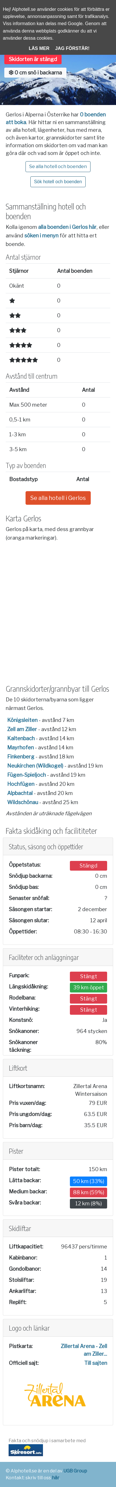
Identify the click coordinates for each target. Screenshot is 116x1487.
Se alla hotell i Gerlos (58, 498)
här (55, 1477)
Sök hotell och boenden (58, 181)
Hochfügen (20, 784)
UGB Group (75, 1471)
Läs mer (39, 48)
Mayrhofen (20, 747)
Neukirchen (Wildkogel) (35, 766)
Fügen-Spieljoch (26, 775)
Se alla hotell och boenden (58, 166)
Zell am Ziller (22, 729)
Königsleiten (22, 720)
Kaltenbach (21, 738)
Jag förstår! (72, 48)
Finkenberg (20, 757)
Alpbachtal (20, 793)
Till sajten (95, 1363)
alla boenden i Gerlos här (67, 227)
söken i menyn (41, 236)
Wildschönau (22, 802)
